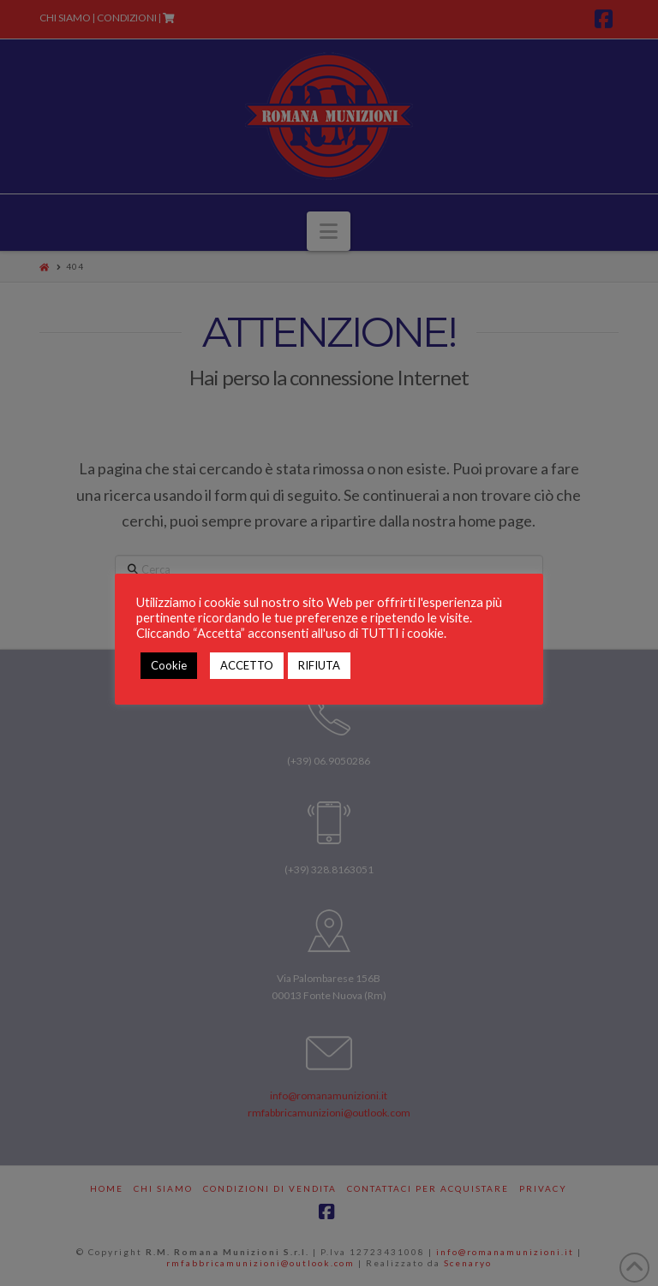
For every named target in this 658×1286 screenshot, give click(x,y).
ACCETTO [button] (246, 665)
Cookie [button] (169, 665)
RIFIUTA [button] (319, 665)
